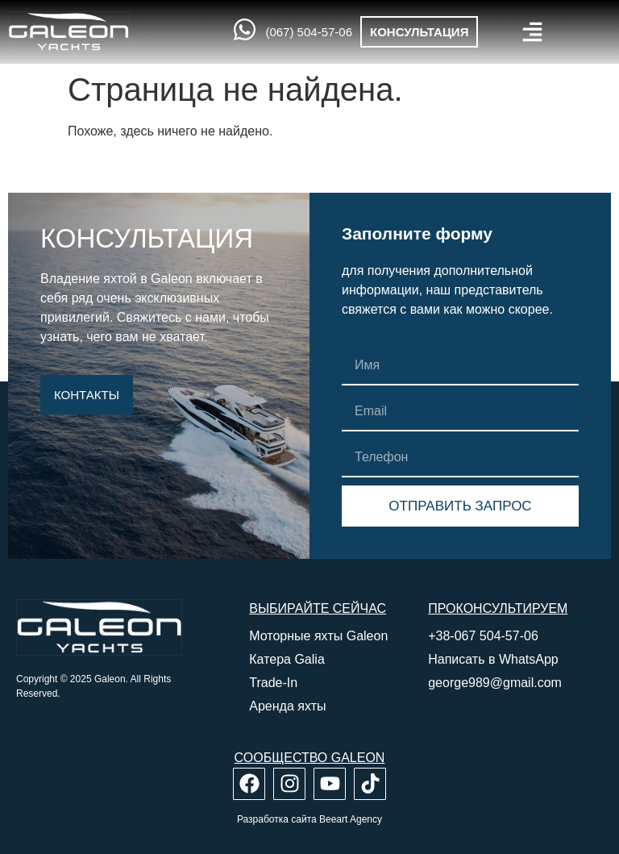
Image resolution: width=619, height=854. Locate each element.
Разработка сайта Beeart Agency (309, 819)
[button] (532, 31)
